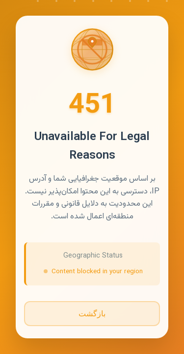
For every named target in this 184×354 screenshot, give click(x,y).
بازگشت (92, 313)
